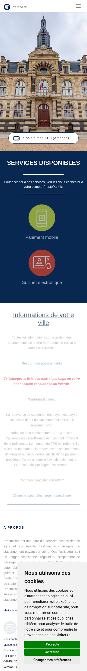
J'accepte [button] (52, 644)
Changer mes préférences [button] (52, 660)
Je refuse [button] (52, 652)
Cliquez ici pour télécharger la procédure (42, 495)
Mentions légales (13, 644)
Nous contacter (12, 639)
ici (61, 187)
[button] (43, 138)
